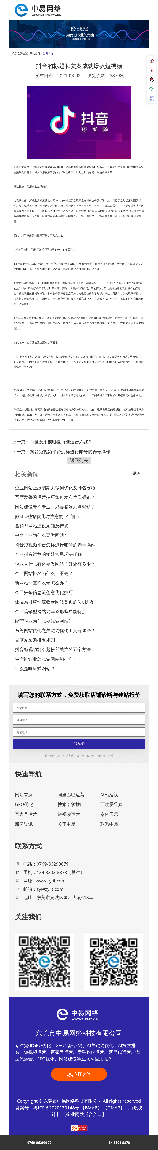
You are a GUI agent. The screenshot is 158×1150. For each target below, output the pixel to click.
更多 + (138, 473)
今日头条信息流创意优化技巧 (44, 592)
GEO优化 (24, 804)
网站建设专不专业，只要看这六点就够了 (55, 507)
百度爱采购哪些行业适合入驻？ (61, 441)
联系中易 (109, 824)
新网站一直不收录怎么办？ (41, 583)
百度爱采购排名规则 (35, 640)
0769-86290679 (39, 1142)
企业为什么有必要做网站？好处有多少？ (55, 564)
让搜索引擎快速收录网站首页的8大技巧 (54, 602)
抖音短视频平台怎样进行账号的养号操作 (70, 451)
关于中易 (66, 824)
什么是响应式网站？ (35, 668)
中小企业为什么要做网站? (40, 535)
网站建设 (109, 794)
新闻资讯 (24, 824)
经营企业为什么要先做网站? (42, 621)
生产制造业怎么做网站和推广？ (46, 659)
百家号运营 (26, 814)
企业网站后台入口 (84, 1114)
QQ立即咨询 (79, 1074)
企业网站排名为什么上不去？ (44, 573)
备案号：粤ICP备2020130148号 (47, 1107)
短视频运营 (69, 814)
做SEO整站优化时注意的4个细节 (47, 516)
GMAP (113, 1107)
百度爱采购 (111, 804)
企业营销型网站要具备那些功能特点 (50, 611)
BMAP (91, 1107)
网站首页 (35, 53)
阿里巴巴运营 (71, 794)
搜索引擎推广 (71, 804)
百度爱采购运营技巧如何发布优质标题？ (55, 497)
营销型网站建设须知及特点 (41, 526)
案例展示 (109, 814)
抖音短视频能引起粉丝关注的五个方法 (53, 649)
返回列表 (79, 460)
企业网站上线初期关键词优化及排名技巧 (55, 487)
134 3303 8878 (118, 1142)
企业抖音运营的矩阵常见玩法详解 (48, 554)
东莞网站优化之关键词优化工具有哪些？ (55, 630)
